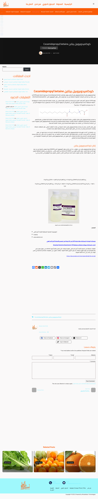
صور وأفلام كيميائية (60, 12)
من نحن (37, 4)
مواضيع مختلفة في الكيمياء (85, 12)
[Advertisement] (49, 26)
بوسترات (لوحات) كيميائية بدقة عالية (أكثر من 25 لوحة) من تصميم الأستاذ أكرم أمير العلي (71, 241)
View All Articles (43, 332)
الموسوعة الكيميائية (25, 12)
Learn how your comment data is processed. (74, 383)
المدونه (57, 488)
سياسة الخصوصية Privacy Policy (78, 488)
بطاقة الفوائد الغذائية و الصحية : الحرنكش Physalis (17, 82)
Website (93, 355)
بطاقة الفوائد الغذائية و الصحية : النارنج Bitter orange (15, 85)
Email (72, 355)
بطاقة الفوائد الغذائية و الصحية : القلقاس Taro (16, 91)
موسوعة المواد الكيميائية (12, 12)
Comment (93, 361)
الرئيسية (68, 4)
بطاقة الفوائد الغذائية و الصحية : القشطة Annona (16, 89)
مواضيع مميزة (35, 12)
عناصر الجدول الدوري (71, 12)
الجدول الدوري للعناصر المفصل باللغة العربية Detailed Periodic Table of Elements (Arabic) (18, 113)
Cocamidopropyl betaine (41, 317)
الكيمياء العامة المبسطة (47, 12)
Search (4, 67)
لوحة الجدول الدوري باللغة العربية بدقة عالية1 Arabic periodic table (17, 102)
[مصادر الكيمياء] (5, 4)
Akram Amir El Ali (10, 101)
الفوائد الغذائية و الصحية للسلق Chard (13, 79)
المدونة (59, 4)
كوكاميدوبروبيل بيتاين (55, 317)
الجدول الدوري (48, 4)
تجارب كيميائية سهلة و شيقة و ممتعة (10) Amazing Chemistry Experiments (74, 245)
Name (50, 355)
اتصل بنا (29, 4)
